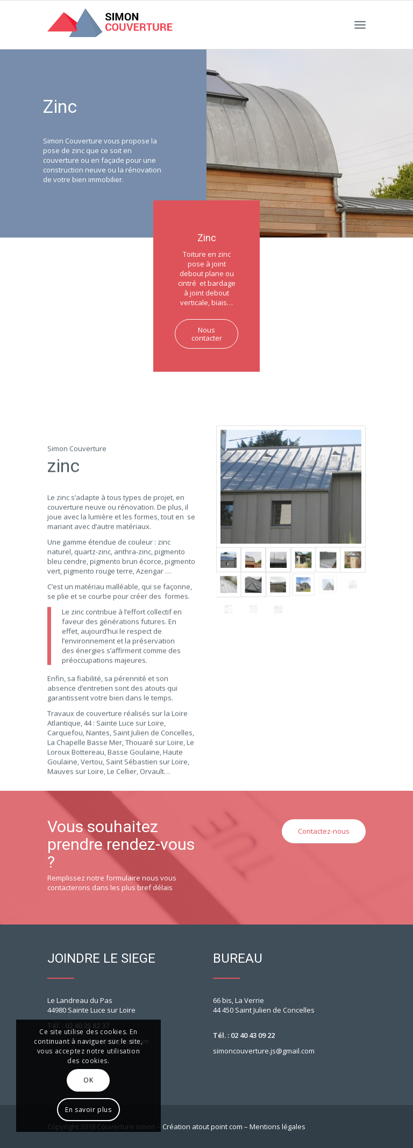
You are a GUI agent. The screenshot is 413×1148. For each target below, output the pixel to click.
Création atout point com (202, 1126)
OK (88, 1080)
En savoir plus (88, 1109)
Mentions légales (277, 1126)
